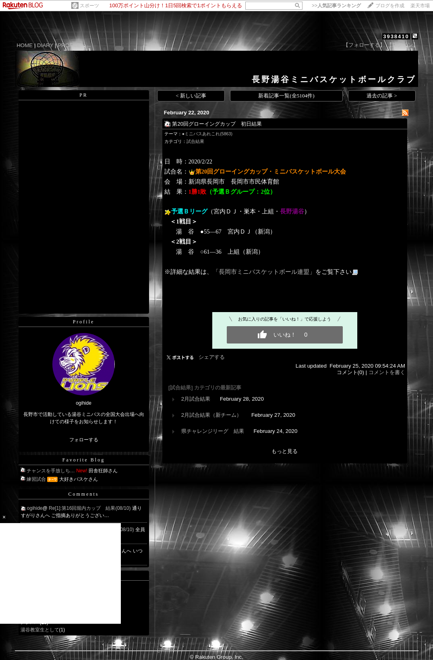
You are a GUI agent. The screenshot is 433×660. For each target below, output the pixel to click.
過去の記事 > (382, 96)
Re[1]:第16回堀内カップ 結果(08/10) (90, 508)
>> (336, 5)
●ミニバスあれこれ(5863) (207, 133)
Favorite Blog (83, 460)
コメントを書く (387, 372)
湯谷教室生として (40, 630)
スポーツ (89, 5)
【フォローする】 (364, 45)
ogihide (35, 508)
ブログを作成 (389, 5)
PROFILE (69, 45)
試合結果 (195, 141)
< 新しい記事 (191, 96)
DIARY (45, 45)
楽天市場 (420, 5)
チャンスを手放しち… (51, 471)
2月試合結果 (195, 399)
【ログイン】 (402, 45)
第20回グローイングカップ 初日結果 (217, 124)
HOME (25, 45)
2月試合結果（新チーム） (211, 415)
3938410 (396, 36)
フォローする (83, 440)
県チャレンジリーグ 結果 (212, 431)
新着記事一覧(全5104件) (286, 96)
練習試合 (36, 479)
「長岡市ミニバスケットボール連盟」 (264, 272)
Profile (84, 322)
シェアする (212, 357)
